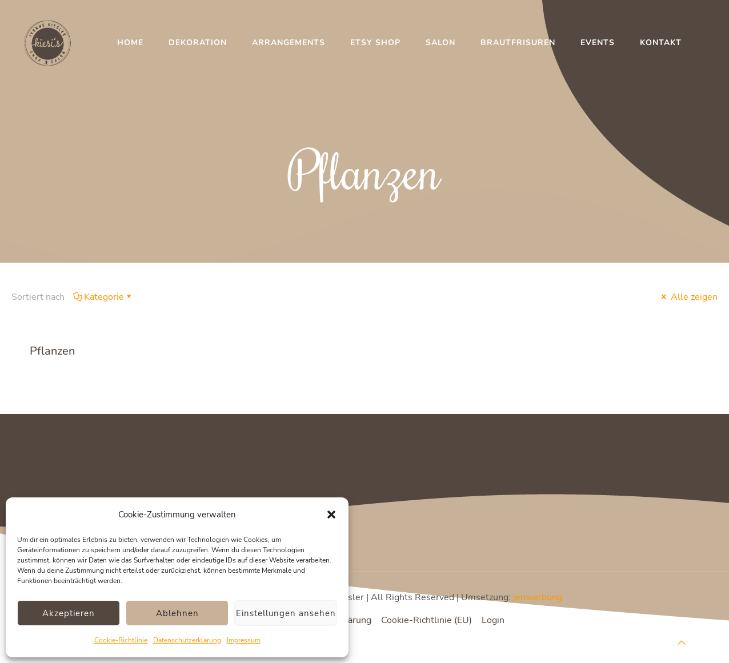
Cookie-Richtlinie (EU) (426, 620)
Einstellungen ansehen (286, 613)
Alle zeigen (688, 297)
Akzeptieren (68, 613)
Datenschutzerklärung (187, 640)
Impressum (244, 640)
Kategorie (103, 297)
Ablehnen (177, 613)
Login (493, 620)
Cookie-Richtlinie (120, 640)
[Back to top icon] (681, 643)
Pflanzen (52, 351)
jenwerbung (537, 597)
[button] (331, 514)
